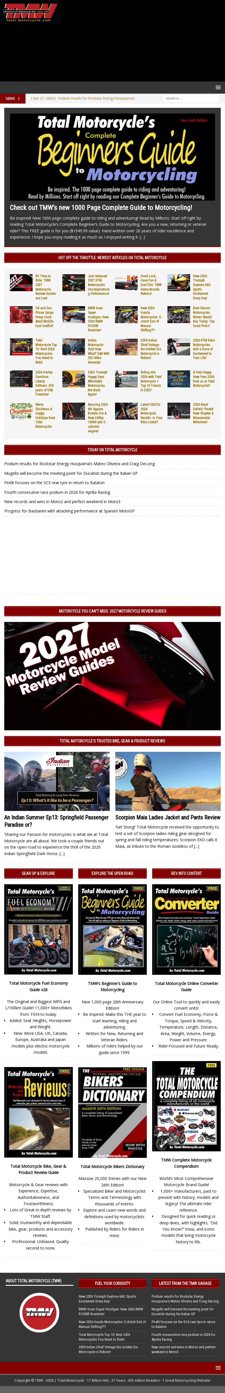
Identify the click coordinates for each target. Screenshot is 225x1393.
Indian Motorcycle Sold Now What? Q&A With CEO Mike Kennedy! (98, 351)
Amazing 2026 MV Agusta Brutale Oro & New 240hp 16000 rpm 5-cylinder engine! (98, 418)
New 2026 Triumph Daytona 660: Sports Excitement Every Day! (107, 1298)
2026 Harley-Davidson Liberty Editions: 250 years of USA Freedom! (44, 383)
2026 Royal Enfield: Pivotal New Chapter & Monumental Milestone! (203, 413)
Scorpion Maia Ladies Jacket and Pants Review (167, 817)
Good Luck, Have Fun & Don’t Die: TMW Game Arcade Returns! (151, 285)
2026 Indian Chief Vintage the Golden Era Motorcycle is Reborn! (151, 349)
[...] (142, 237)
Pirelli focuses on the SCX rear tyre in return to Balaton (54, 482)
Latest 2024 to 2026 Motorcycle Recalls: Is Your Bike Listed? (151, 413)
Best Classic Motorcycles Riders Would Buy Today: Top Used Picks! (203, 317)
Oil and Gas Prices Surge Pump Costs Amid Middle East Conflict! (44, 317)
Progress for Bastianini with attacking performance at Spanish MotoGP (69, 511)
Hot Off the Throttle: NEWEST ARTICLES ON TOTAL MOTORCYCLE (112, 258)
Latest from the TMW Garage (185, 1283)
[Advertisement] (142, 40)
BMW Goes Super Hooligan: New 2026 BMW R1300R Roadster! (98, 319)
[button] (217, 87)
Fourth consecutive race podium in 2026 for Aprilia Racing (57, 492)
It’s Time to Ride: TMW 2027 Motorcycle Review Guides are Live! (45, 287)
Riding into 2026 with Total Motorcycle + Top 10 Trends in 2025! (151, 381)
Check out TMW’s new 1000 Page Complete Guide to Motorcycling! (101, 208)
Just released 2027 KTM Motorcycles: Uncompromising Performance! (99, 285)
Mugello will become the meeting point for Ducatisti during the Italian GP (71, 473)
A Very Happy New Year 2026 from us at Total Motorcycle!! (204, 379)
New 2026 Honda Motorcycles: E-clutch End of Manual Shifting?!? (151, 319)
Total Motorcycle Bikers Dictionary (112, 1166)
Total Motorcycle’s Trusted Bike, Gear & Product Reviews (112, 741)
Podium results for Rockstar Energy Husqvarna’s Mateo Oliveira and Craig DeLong (79, 463)
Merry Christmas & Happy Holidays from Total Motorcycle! (45, 416)
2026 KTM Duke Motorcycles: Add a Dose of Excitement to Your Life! (204, 349)
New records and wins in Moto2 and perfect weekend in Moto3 (62, 501)
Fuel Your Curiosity (112, 1283)
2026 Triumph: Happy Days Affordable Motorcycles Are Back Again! (98, 383)
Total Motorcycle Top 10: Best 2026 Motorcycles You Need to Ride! (46, 351)
